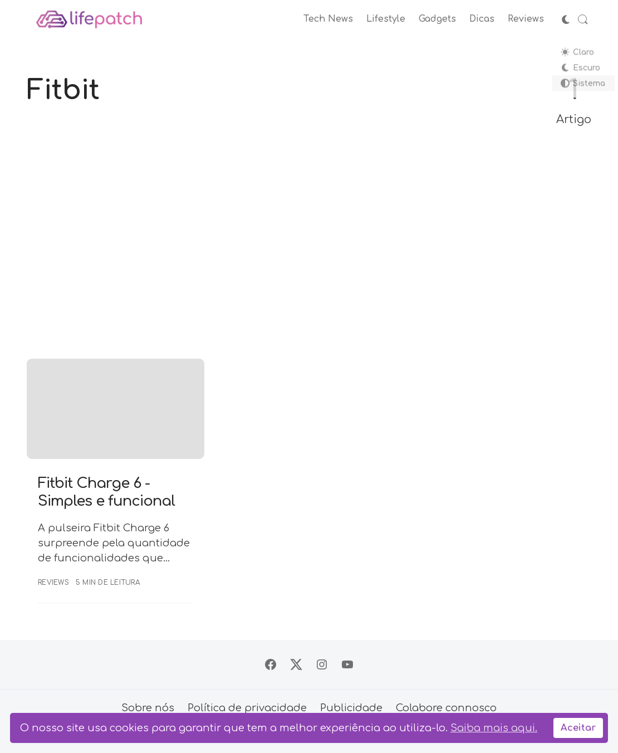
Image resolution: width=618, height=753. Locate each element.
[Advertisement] (309, 244)
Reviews (53, 582)
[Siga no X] (296, 664)
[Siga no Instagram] (322, 664)
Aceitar (578, 728)
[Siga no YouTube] (347, 664)
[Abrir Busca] (583, 19)
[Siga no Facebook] (270, 664)
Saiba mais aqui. (493, 728)
